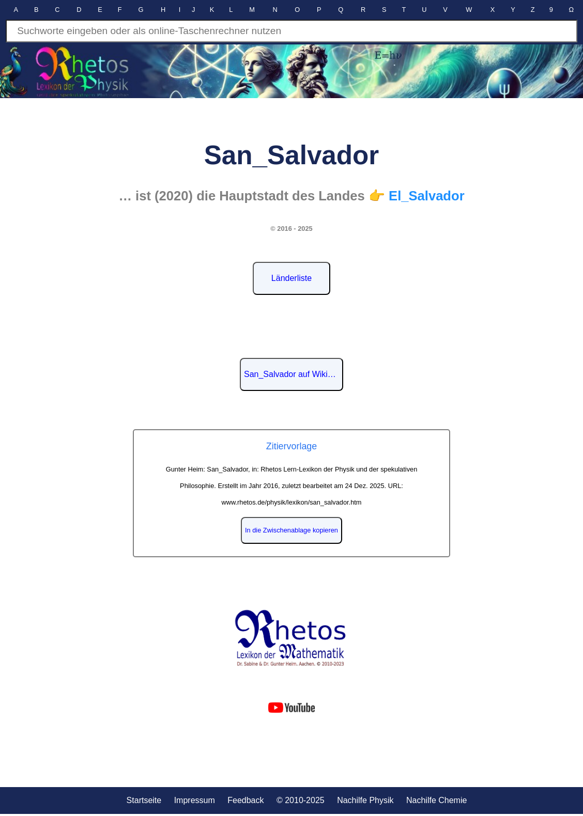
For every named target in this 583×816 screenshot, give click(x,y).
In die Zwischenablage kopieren (291, 530)
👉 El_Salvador (417, 196)
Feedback (245, 800)
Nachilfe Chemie (436, 800)
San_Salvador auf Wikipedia (293, 374)
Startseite (144, 800)
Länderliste (291, 278)
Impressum (194, 800)
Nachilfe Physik (365, 800)
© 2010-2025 (301, 800)
